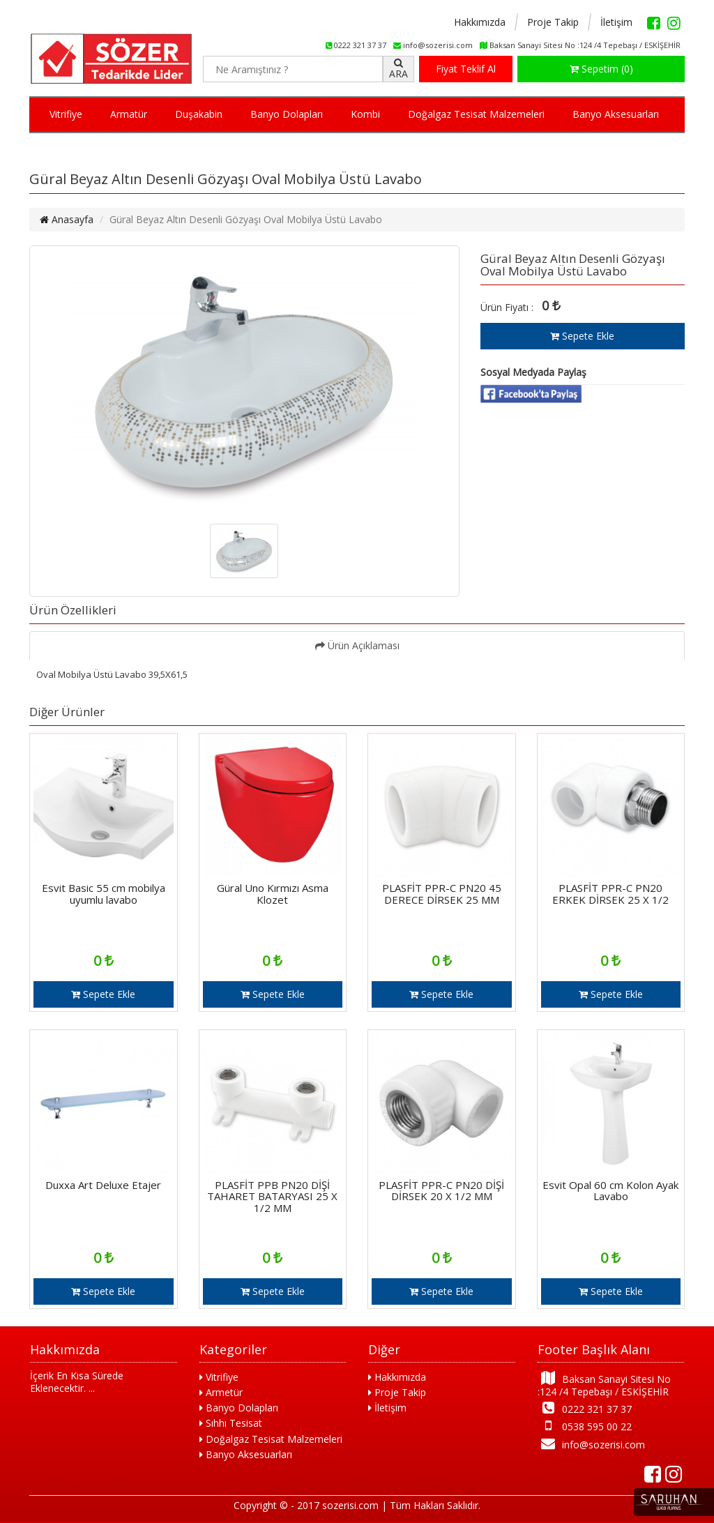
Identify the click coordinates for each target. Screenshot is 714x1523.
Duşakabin (198, 114)
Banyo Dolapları (286, 114)
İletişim (616, 22)
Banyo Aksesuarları (615, 114)
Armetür (221, 1392)
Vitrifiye (66, 114)
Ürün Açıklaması (357, 645)
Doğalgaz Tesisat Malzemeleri (476, 114)
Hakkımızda (480, 22)
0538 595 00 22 (585, 1425)
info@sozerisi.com (592, 1444)
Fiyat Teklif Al (466, 68)
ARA (398, 69)
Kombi (365, 114)
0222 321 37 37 (585, 1408)
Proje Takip (553, 22)
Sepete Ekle (582, 335)
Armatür (128, 114)
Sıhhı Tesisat (230, 1423)
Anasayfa (66, 219)
